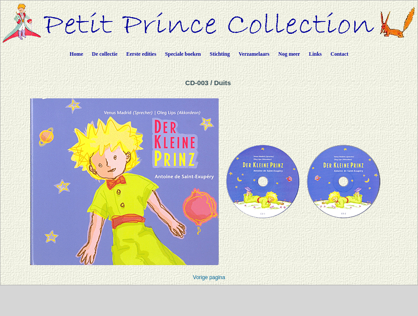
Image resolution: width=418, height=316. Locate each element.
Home (76, 54)
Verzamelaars (254, 54)
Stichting (220, 54)
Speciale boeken (183, 54)
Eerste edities (141, 54)
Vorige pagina (209, 277)
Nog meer (289, 54)
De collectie (104, 54)
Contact (340, 54)
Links (315, 54)
